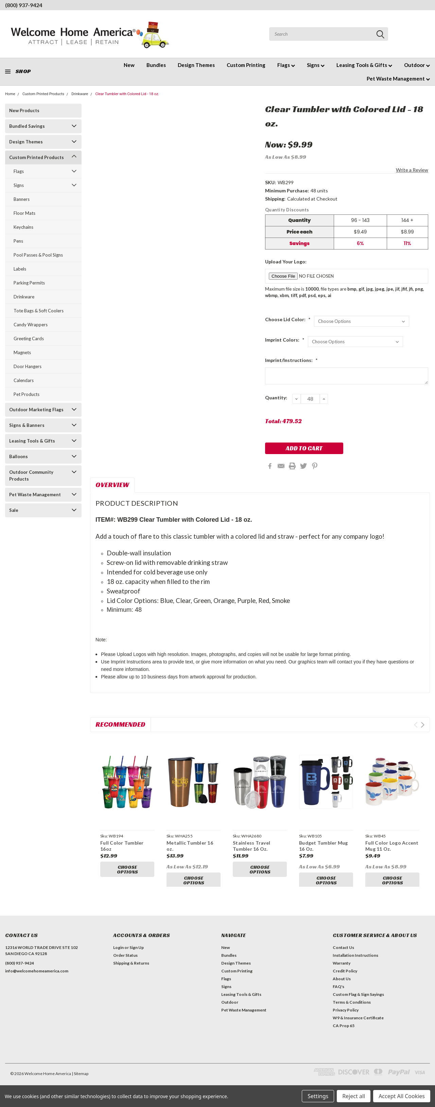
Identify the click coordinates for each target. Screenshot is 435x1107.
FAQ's (338, 992)
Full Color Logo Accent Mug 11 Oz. (392, 846)
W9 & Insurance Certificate (358, 1023)
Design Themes (196, 65)
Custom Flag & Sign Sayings (358, 1000)
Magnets (22, 352)
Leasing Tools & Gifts (364, 65)
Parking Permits (29, 283)
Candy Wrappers (31, 324)
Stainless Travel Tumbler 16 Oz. (251, 846)
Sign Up (136, 953)
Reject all (353, 1096)
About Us (342, 984)
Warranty (341, 969)
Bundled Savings (27, 126)
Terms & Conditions (352, 1008)
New (129, 65)
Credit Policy (345, 977)
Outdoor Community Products (31, 475)
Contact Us (343, 953)
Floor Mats (24, 213)
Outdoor (417, 65)
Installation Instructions (355, 961)
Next (422, 725)
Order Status (125, 961)
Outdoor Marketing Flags (36, 409)
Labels (20, 269)
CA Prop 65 (343, 1031)
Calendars (24, 380)
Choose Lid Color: (288, 319)
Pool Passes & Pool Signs (38, 255)
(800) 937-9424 (23, 5)
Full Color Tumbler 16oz (122, 846)
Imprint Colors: (284, 340)
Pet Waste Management (398, 78)
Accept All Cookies (402, 1096)
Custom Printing (246, 65)
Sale (13, 510)
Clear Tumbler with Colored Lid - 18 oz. (127, 94)
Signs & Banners (27, 425)
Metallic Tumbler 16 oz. (190, 846)
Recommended (120, 724)
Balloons (18, 456)
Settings (318, 1096)
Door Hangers (27, 366)
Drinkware (79, 94)
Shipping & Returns (131, 969)
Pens (18, 241)
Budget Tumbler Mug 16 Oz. (323, 846)
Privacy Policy (346, 1016)
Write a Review (412, 170)
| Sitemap (80, 1079)
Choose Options (127, 869)
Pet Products (26, 394)
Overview (112, 484)
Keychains (23, 227)
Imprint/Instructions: (291, 360)
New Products (24, 110)
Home (10, 94)
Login (118, 953)
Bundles (156, 65)
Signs (316, 65)
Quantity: (276, 397)
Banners (22, 199)
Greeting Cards (29, 338)
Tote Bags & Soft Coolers (39, 310)
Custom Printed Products (43, 94)
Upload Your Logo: (286, 261)
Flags (286, 65)
